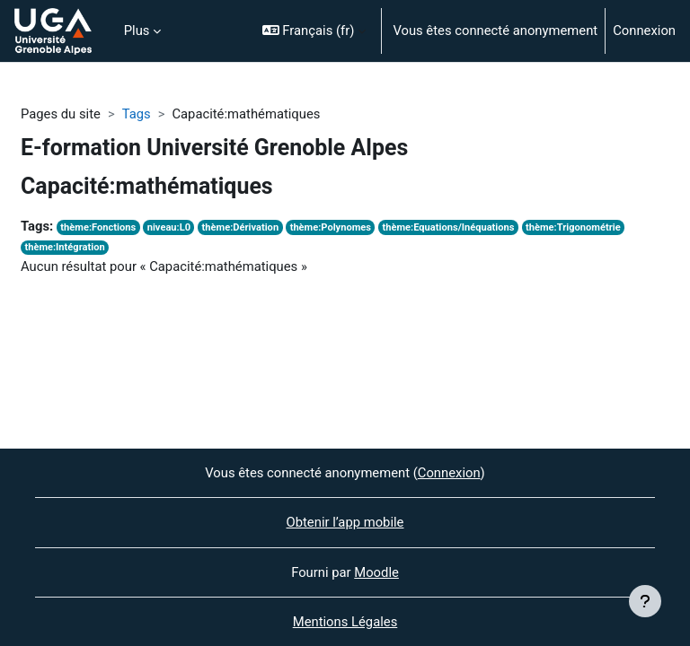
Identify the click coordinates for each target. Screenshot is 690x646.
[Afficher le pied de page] (645, 601)
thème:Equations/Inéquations (449, 227)
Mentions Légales (345, 622)
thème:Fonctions (98, 227)
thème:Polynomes (330, 227)
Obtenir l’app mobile (345, 522)
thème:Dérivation (240, 227)
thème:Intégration (64, 247)
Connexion (644, 30)
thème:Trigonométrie (573, 227)
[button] (314, 31)
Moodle (376, 572)
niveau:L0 (168, 227)
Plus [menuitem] (137, 30)
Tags (136, 114)
